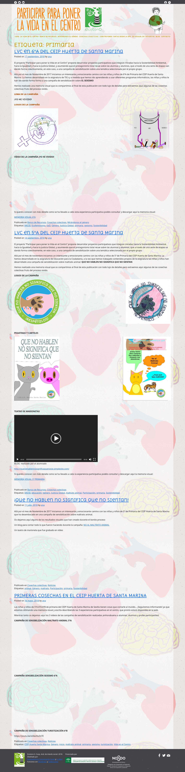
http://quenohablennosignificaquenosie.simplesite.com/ (41, 468)
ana (50, 56)
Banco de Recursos (36, 222)
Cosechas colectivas (56, 222)
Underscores (53, 762)
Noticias (52, 585)
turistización (107, 744)
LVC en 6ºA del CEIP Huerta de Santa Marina (68, 51)
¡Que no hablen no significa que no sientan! (71, 500)
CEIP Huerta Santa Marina (37, 744)
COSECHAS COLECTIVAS (88, 36)
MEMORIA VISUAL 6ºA (25, 217)
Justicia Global (67, 225)
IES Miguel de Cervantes (143, 36)
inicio (61, 744)
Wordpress (42, 762)
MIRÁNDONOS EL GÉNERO (68, 36)
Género (55, 225)
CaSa (17, 36)
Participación (89, 492)
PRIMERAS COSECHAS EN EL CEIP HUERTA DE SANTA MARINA (80, 595)
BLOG (158, 36)
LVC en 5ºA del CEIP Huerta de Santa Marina (68, 232)
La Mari (59, 759)
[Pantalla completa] (94, 459)
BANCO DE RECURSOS (48, 36)
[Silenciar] (90, 459)
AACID (27, 225)
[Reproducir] (17, 459)
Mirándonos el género (78, 222)
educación (37, 492)
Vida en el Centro (122, 744)
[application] (56, 438)
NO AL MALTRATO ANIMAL (96, 525)
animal (27, 588)
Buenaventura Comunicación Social (41, 759)
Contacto (165, 36)
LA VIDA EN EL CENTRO (29, 36)
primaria (79, 225)
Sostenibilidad (100, 225)
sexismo (88, 225)
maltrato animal (74, 492)
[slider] (54, 459)
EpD (48, 225)
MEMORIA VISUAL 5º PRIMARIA (29, 479)
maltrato (45, 588)
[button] (56, 438)
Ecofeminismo (39, 225)
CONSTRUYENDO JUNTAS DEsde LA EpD (115, 36)
